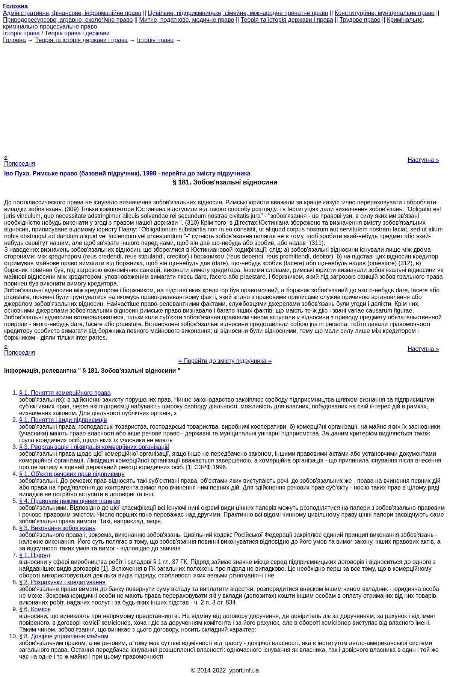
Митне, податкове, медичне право (186, 20)
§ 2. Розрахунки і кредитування (62, 582)
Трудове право (360, 20)
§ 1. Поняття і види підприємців (63, 420)
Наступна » (423, 160)
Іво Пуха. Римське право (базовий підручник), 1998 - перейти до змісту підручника (127, 173)
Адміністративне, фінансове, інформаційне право (72, 13)
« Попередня (19, 160)
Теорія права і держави (77, 33)
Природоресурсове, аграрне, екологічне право (68, 20)
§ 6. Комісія (35, 609)
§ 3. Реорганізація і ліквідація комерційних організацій (94, 447)
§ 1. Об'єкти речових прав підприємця (72, 474)
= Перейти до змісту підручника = (225, 361)
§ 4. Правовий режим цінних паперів (69, 501)
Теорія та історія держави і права (287, 20)
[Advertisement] (225, 96)
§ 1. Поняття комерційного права (65, 393)
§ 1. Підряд (34, 555)
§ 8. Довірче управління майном (63, 636)
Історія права (21, 33)
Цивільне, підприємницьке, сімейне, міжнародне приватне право (238, 13)
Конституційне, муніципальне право (385, 13)
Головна (14, 40)
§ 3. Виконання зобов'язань (57, 528)
